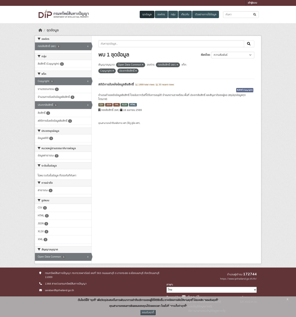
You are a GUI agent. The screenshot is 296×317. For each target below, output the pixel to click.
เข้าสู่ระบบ (252, 3)
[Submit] (255, 14)
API (124, 123)
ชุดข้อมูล (147, 14)
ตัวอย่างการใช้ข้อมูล (205, 14)
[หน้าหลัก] (40, 30)
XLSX (124, 104)
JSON (108, 104)
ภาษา (169, 285)
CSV (101, 104)
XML (117, 104)
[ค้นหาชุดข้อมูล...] (241, 14)
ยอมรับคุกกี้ (148, 312)
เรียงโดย (205, 55)
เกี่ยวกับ (185, 14)
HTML (133, 104)
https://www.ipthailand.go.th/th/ (238, 279)
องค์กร (161, 14)
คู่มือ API (135, 123)
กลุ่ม (173, 14)
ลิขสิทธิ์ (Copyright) (245, 90)
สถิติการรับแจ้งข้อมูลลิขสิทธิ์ (116, 84)
